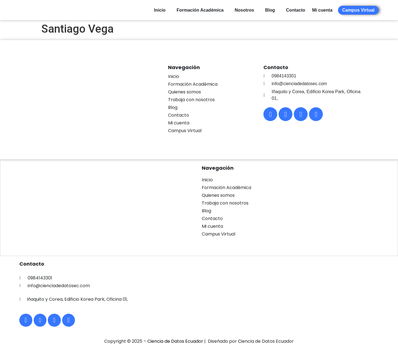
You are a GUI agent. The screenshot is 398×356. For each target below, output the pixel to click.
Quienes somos (184, 92)
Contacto (295, 10)
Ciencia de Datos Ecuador (175, 343)
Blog (270, 10)
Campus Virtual (184, 130)
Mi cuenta (178, 123)
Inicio (160, 10)
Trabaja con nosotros (191, 99)
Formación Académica (200, 10)
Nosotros (244, 10)
